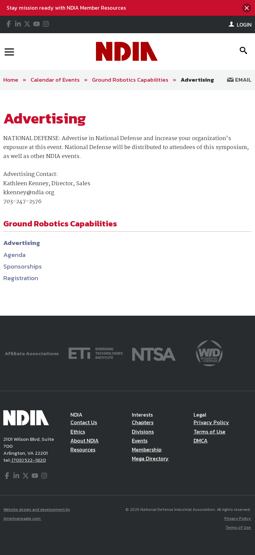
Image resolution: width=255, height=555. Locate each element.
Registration (20, 278)
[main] (127, 203)
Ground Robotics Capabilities (130, 79)
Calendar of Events (55, 79)
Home (10, 79)
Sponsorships (22, 266)
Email (239, 79)
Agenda (14, 255)
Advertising (197, 79)
